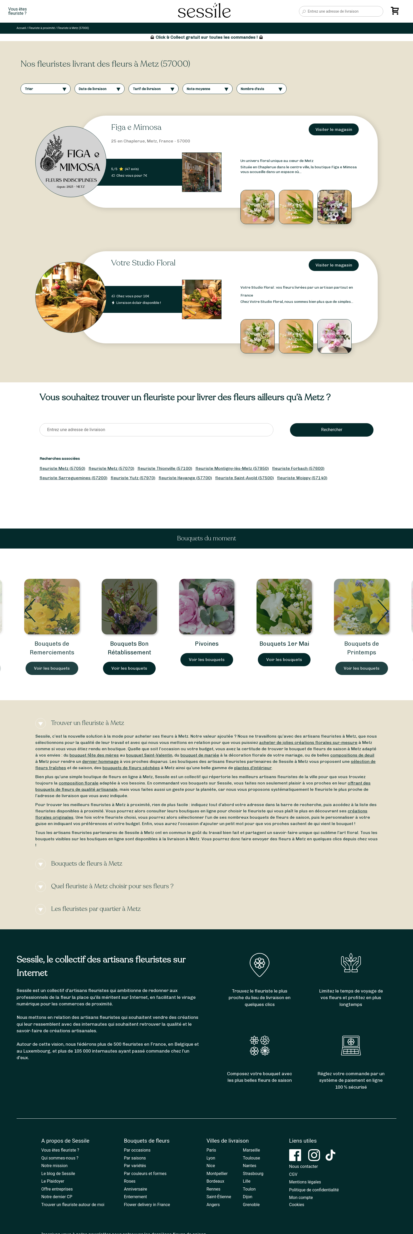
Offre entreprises (57, 1189)
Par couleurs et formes (145, 1173)
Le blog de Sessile (58, 1173)
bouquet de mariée (199, 755)
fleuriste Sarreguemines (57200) (73, 477)
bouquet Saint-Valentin (149, 755)
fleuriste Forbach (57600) (298, 468)
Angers (213, 1204)
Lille (246, 1181)
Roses (129, 1181)
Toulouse (251, 1158)
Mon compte (301, 1197)
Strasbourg (253, 1173)
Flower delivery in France (147, 1204)
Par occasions (137, 1150)
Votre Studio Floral (143, 263)
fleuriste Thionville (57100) (164, 468)
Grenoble (251, 1204)
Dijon (247, 1196)
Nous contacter (303, 1166)
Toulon (249, 1189)
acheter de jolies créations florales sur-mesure (308, 742)
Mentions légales (305, 1181)
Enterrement (135, 1196)
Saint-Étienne (218, 1196)
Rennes (213, 1189)
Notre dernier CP (56, 1196)
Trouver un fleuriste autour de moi (72, 1204)
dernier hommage (100, 761)
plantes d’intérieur (253, 767)
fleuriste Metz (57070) (111, 468)
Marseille (251, 1150)
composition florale (79, 783)
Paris (211, 1150)
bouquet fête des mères (94, 755)
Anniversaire (135, 1189)
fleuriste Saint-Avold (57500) (244, 477)
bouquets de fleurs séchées (131, 767)
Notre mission (54, 1165)
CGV (293, 1174)
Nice (210, 1165)
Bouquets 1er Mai (284, 643)
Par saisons (135, 1158)
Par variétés (135, 1165)
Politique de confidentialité (314, 1189)
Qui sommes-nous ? (59, 1158)
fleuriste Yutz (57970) (133, 477)
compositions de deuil (352, 755)
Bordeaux (215, 1181)
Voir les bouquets (52, 668)
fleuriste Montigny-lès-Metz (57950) (232, 468)
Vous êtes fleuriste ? (60, 1150)
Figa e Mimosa (136, 127)
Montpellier (217, 1173)
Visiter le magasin (334, 129)
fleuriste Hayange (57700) (185, 477)
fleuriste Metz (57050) (62, 468)
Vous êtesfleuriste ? (17, 11)
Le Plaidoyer (52, 1181)
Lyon (210, 1158)
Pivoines (207, 643)
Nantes (249, 1165)
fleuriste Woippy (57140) (302, 477)
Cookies (296, 1204)
